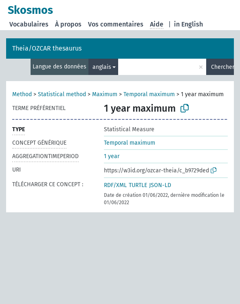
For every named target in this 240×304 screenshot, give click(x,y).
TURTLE (138, 185)
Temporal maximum (149, 94)
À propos (68, 24)
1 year (111, 156)
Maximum (104, 94)
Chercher (222, 67)
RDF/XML (115, 185)
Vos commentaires (115, 24)
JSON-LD (160, 185)
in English (188, 24)
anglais (101, 67)
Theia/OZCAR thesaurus (46, 48)
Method (22, 94)
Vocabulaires (28, 24)
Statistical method (62, 94)
